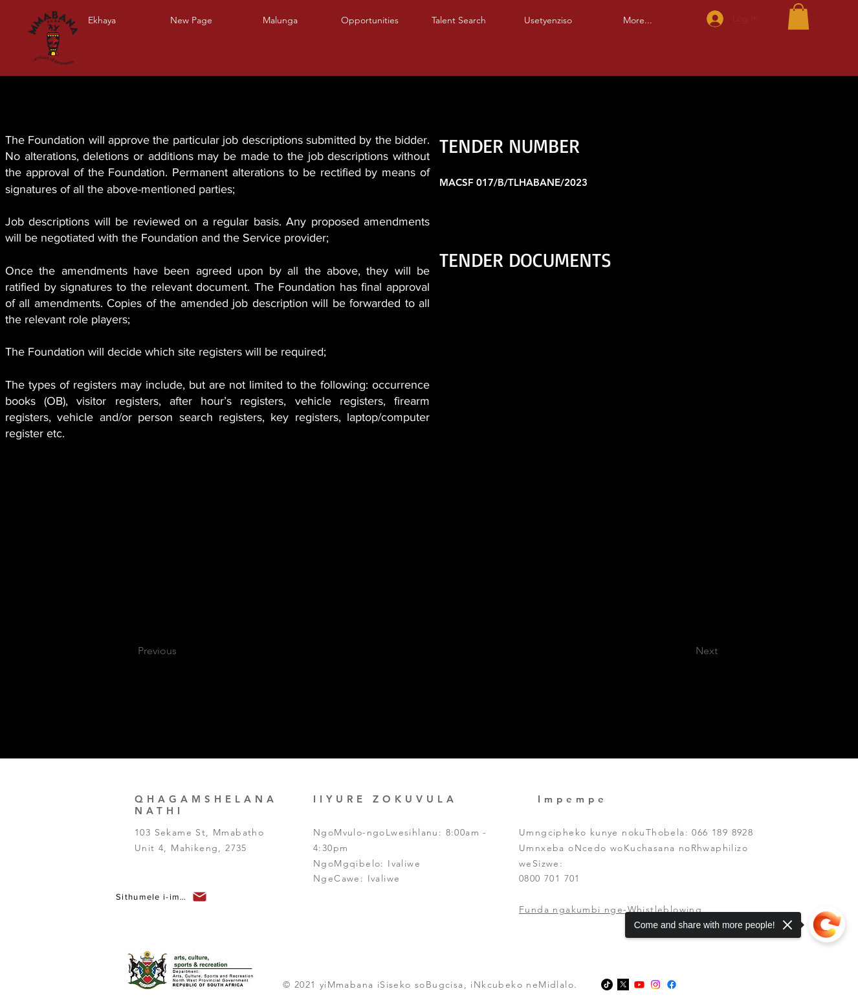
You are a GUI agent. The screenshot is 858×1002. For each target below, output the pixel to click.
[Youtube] (639, 984)
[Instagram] (655, 984)
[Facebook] (671, 984)
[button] (280, 14)
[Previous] (175, 651)
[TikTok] (607, 984)
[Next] (682, 651)
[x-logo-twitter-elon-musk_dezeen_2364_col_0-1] (623, 984)
